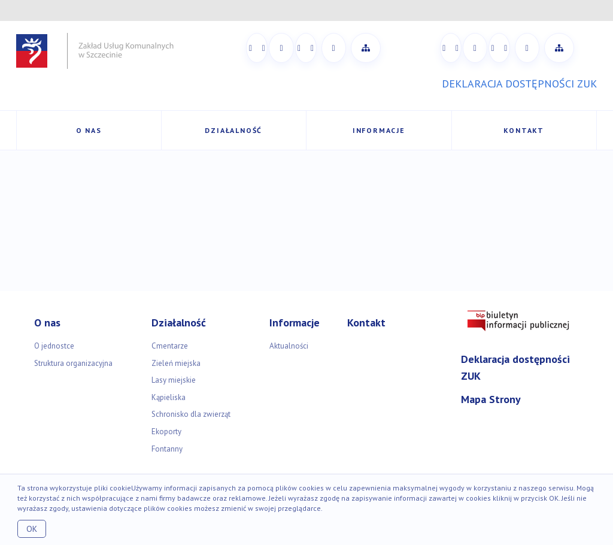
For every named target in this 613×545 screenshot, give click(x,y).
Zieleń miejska (176, 363)
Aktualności (288, 346)
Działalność (233, 130)
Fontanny (167, 449)
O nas (89, 130)
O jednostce (54, 346)
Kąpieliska (168, 397)
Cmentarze (169, 346)
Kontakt (523, 130)
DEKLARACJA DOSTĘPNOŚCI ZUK (519, 83)
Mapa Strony (491, 399)
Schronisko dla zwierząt (190, 414)
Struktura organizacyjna (73, 363)
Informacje (379, 130)
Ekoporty (166, 431)
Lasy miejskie (173, 380)
